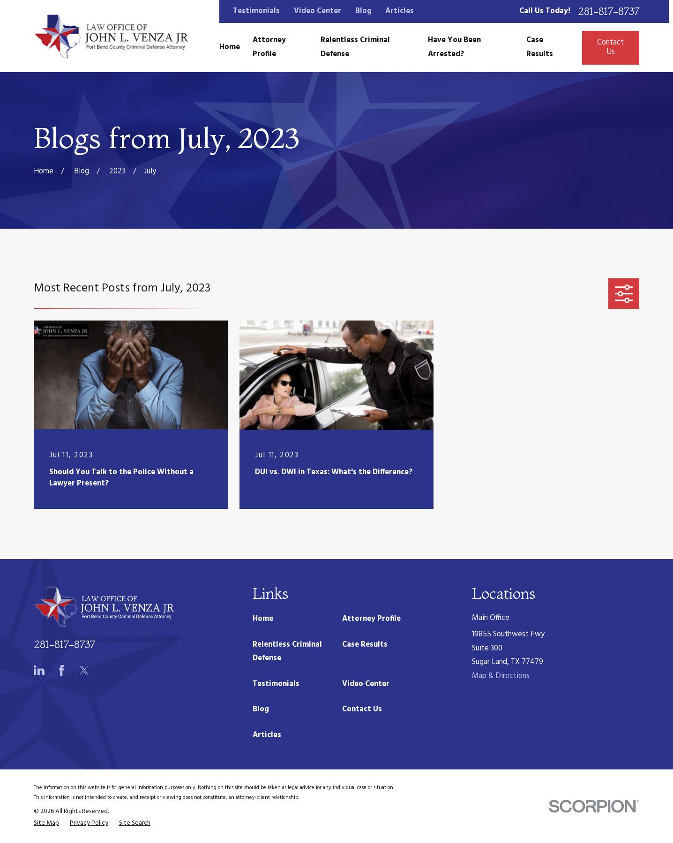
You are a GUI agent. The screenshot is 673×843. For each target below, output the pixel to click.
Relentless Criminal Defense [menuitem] (355, 47)
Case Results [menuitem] (539, 47)
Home (263, 619)
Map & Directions (501, 676)
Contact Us (610, 47)
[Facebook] (61, 670)
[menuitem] (46, 823)
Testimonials (256, 11)
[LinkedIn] (39, 670)
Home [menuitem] (229, 47)
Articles (399, 11)
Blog (363, 11)
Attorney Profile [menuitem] (269, 47)
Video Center (317, 11)
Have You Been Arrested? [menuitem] (454, 47)
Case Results (365, 645)
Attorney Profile (371, 619)
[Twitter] (84, 670)
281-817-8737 (608, 12)
